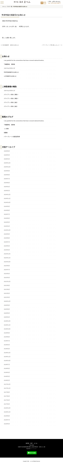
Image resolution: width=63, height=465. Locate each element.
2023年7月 (7, 242)
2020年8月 (7, 309)
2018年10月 (7, 360)
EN (45, 3)
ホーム (4, 6)
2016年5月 (7, 423)
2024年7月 (7, 214)
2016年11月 (7, 412)
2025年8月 (7, 174)
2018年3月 (7, 376)
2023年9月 (7, 234)
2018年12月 (7, 352)
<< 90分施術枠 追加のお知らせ (10, 45)
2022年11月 (7, 257)
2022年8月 (7, 265)
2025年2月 (7, 190)
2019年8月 (7, 337)
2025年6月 (7, 182)
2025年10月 (7, 167)
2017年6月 (7, 396)
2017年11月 (7, 388)
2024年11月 (7, 198)
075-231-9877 (34, 448)
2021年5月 (7, 293)
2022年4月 (7, 277)
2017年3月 (7, 404)
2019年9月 (7, 333)
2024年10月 (7, 202)
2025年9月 (7, 170)
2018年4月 (7, 372)
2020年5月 (7, 313)
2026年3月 (7, 159)
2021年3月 (7, 297)
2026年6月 (7, 151)
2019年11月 (7, 325)
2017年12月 (7, 384)
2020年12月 (7, 301)
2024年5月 (7, 222)
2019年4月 (7, 344)
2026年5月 (7, 155)
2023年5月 (7, 246)
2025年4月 (7, 186)
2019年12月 (7, 321)
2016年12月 (7, 408)
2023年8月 (7, 238)
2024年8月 (7, 210)
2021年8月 (7, 285)
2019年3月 (7, 348)
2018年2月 (7, 380)
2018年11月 (7, 356)
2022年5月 (7, 273)
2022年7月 (7, 269)
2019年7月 (7, 340)
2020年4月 (7, 317)
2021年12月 (7, 281)
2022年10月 (7, 261)
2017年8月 (7, 392)
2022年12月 (7, 253)
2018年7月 (7, 364)
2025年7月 (7, 178)
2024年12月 (7, 194)
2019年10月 (7, 329)
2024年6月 (7, 218)
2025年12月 (7, 163)
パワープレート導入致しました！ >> (52, 45)
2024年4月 (7, 226)
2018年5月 (7, 368)
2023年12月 (7, 230)
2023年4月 (7, 250)
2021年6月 (7, 289)
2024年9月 (7, 206)
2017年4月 (7, 400)
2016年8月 (7, 416)
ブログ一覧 (9, 6)
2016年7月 (7, 420)
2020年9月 (7, 305)
